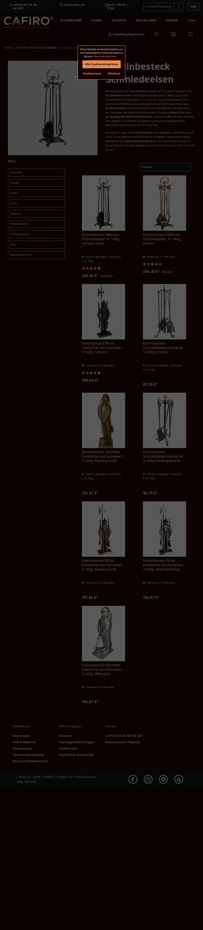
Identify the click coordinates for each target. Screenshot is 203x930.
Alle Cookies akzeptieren (101, 64)
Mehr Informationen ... (106, 56)
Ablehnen (114, 73)
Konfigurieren (92, 73)
